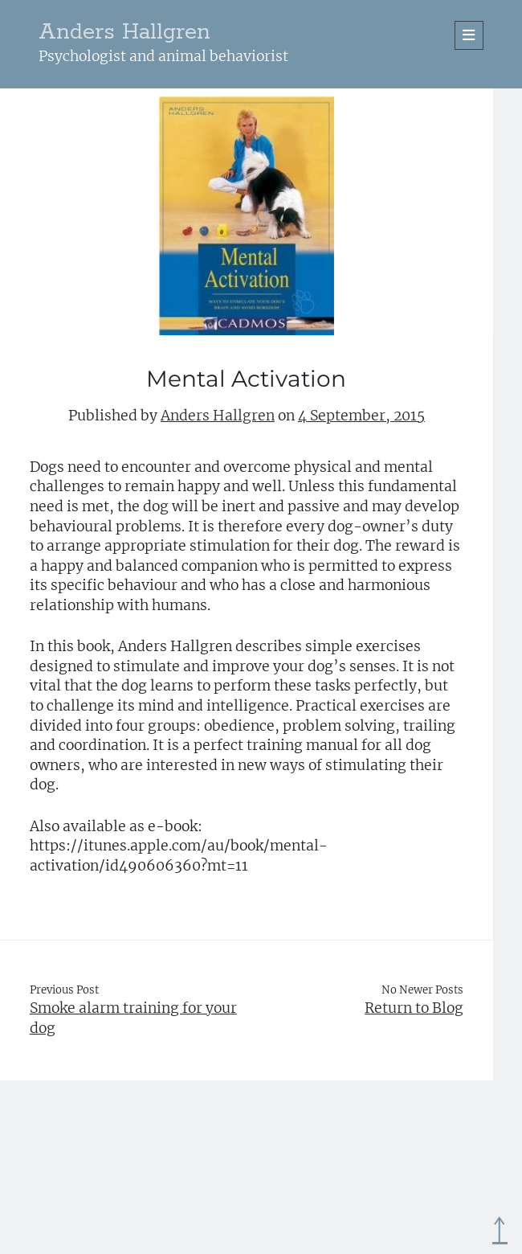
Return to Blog (414, 1008)
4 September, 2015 (361, 415)
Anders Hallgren (124, 32)
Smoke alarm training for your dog (133, 1018)
